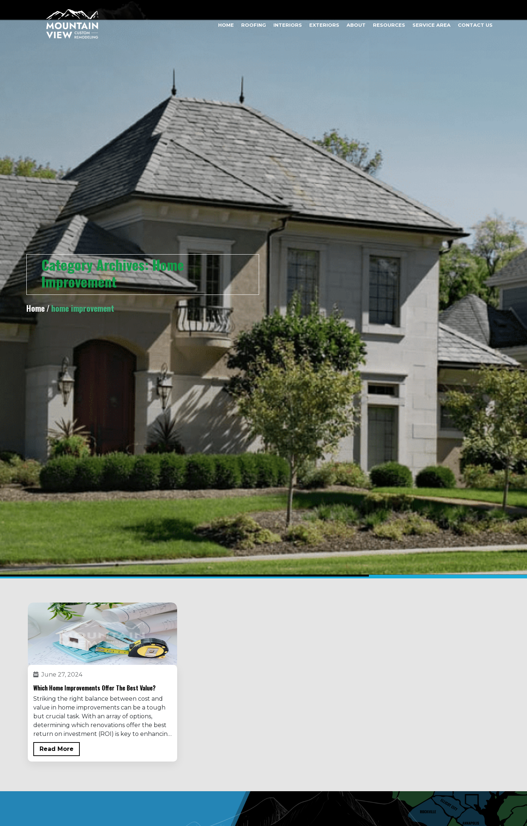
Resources (389, 25)
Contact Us (475, 25)
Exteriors (324, 25)
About (356, 25)
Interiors (287, 25)
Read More (57, 748)
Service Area (431, 25)
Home (226, 25)
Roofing (253, 25)
